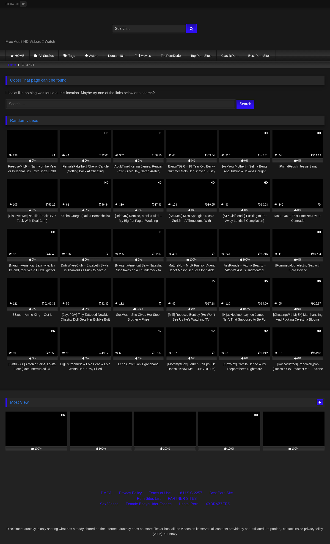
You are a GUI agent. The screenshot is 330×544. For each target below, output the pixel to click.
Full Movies (143, 56)
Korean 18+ (116, 56)
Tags (71, 56)
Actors (93, 56)
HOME (20, 56)
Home (12, 64)
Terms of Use (160, 493)
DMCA (106, 493)
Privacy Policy (130, 493)
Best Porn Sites (259, 56)
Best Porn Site (221, 493)
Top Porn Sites (201, 56)
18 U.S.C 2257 (190, 493)
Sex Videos (109, 504)
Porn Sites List (149, 498)
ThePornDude (171, 56)
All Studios (46, 56)
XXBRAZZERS (218, 504)
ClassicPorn (230, 56)
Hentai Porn (188, 504)
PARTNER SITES (182, 498)
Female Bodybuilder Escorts (149, 504)
